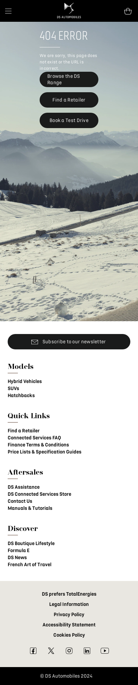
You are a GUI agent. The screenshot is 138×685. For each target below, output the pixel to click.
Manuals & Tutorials (30, 508)
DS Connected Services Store (39, 494)
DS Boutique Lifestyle (31, 543)
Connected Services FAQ (34, 438)
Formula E (18, 550)
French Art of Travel (29, 564)
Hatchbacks (21, 395)
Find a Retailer (24, 431)
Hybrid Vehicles (25, 381)
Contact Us (20, 501)
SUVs (13, 388)
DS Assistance (24, 487)
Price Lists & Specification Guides (44, 452)
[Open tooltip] (128, 11)
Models (21, 366)
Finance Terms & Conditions (38, 445)
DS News (17, 557)
